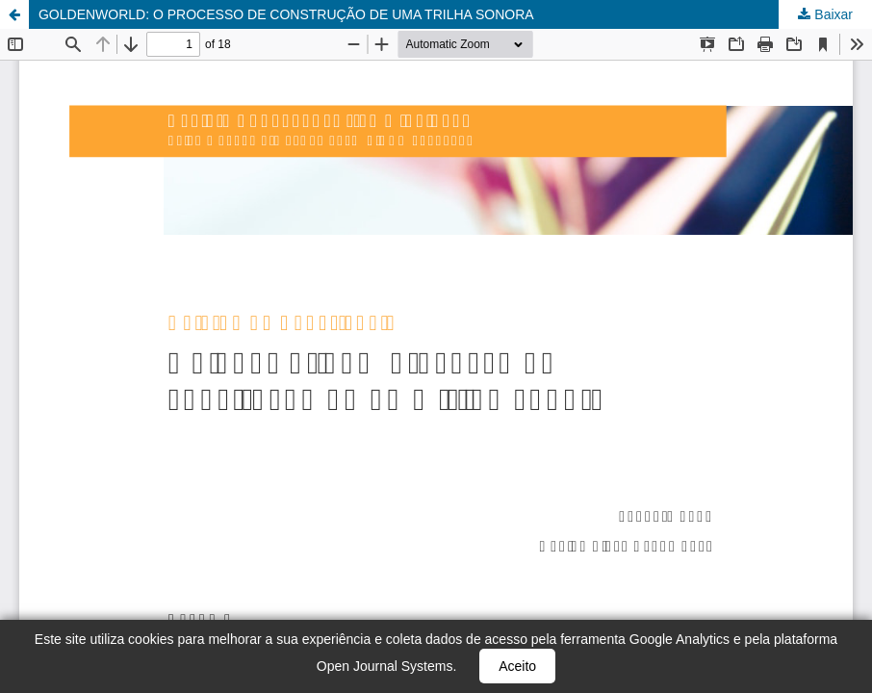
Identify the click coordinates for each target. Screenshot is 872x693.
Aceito (517, 666)
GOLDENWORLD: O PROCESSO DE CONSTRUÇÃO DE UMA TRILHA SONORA (286, 14)
